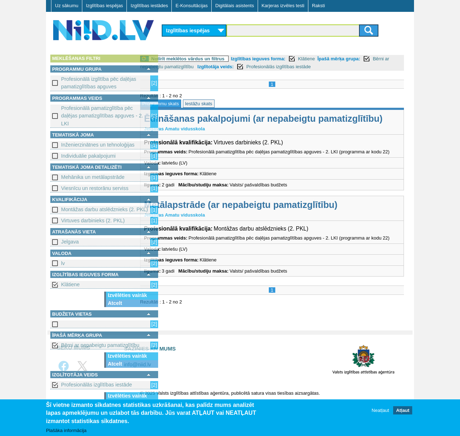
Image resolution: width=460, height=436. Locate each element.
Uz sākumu (66, 5)
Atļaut (402, 410)
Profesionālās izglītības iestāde (96, 385)
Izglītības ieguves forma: (282, 58)
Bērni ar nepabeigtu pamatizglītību (100, 345)
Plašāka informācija (66, 430)
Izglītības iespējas (104, 5)
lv (63, 263)
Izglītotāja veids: (284, 66)
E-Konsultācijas (191, 5)
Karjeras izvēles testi (283, 5)
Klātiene (70, 284)
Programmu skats (184, 103)
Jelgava (70, 242)
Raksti (318, 5)
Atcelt (115, 303)
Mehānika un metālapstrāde (92, 177)
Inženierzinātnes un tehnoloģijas (97, 145)
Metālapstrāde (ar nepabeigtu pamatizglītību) (264, 226)
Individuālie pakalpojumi (88, 156)
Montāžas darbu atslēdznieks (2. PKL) (104, 209)
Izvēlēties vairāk (127, 295)
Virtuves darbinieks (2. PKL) (93, 220)
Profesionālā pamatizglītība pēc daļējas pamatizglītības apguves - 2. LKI (102, 115)
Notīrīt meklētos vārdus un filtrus (211, 58)
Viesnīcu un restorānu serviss (94, 188)
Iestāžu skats (222, 103)
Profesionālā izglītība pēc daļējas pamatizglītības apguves (98, 82)
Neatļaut (380, 410)
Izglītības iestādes (149, 5)
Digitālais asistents (234, 5)
